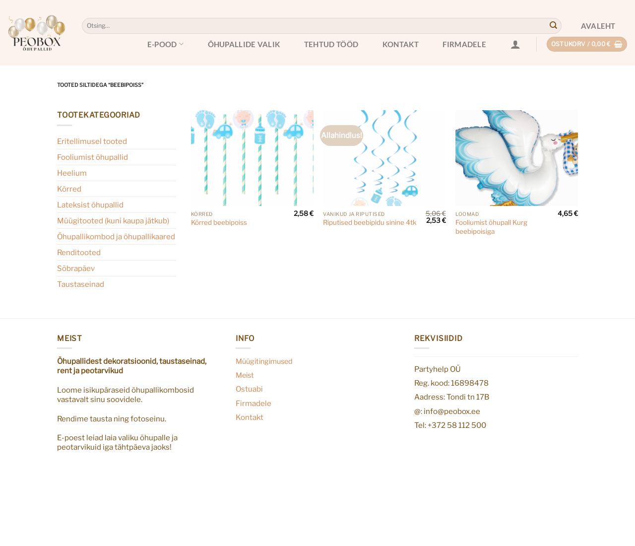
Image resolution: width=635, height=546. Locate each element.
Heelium (72, 173)
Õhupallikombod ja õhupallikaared (116, 236)
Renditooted (79, 252)
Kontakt (400, 44)
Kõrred (69, 189)
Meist (245, 375)
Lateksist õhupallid (90, 204)
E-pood (165, 44)
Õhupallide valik (244, 44)
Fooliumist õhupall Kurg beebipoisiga (491, 226)
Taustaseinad (80, 284)
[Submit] (553, 26)
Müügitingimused (264, 361)
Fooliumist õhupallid (92, 157)
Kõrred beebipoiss (219, 222)
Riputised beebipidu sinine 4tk (370, 222)
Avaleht (598, 25)
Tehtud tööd (331, 44)
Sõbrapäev (76, 268)
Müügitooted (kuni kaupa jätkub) (113, 220)
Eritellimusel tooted (92, 141)
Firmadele (464, 44)
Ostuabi (249, 389)
